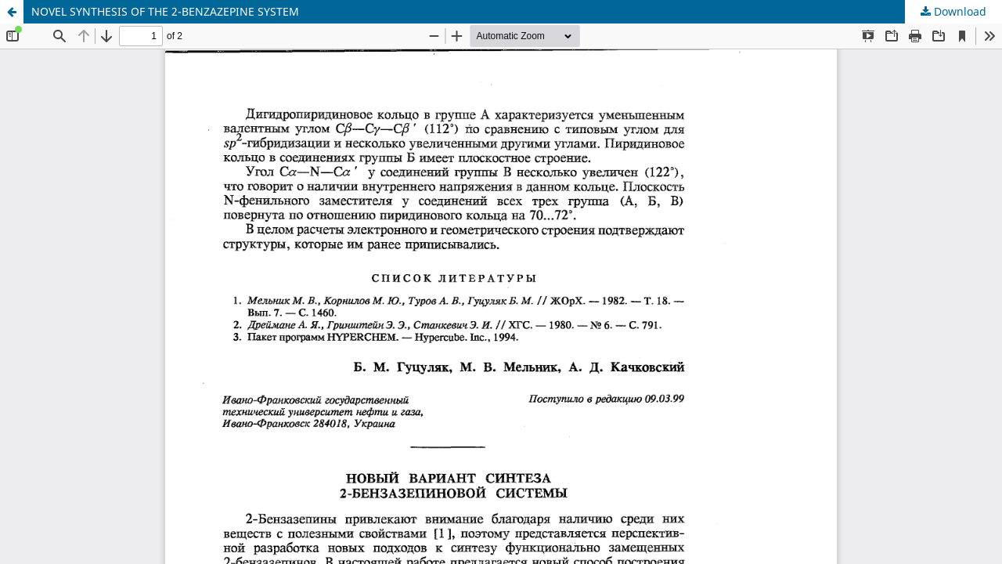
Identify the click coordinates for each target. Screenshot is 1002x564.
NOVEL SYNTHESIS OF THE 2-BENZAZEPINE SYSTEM (165, 11)
